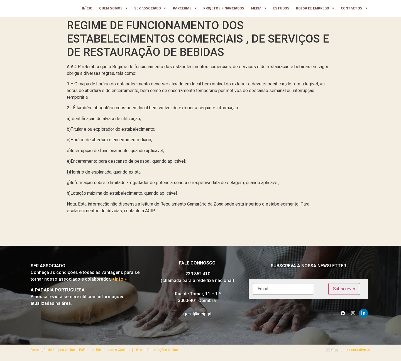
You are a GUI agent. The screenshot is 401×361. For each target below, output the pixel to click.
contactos (354, 9)
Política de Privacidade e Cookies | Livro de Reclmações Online (128, 352)
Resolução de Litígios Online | (55, 352)
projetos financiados (223, 9)
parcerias (185, 9)
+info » (119, 281)
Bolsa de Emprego (315, 9)
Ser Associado (150, 9)
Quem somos (113, 9)
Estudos (281, 9)
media (258, 9)
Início (87, 9)
